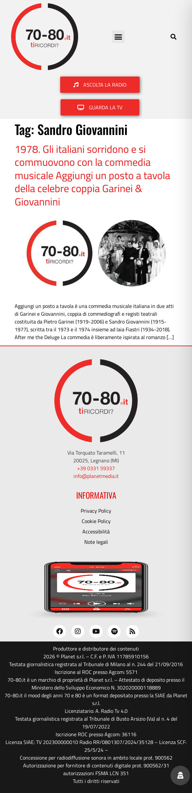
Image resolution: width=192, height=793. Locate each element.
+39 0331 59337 (96, 468)
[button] (118, 36)
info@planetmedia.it (96, 476)
